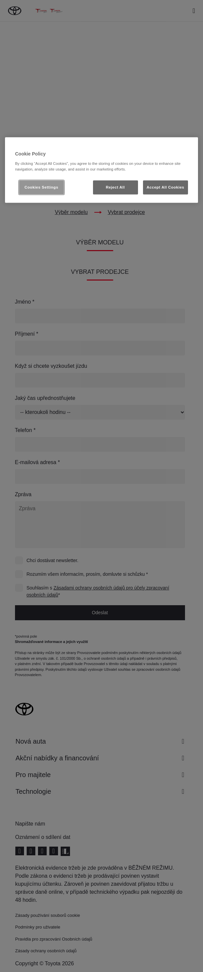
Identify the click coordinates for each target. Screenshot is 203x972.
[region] (101, 170)
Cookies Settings (41, 187)
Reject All (115, 187)
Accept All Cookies (165, 187)
